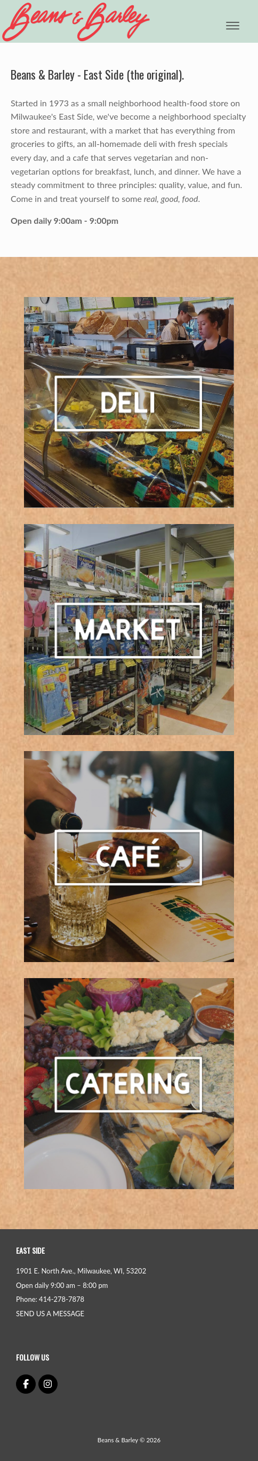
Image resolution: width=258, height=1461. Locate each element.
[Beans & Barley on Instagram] (48, 1384)
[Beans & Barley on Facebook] (26, 1384)
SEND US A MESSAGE (50, 1313)
